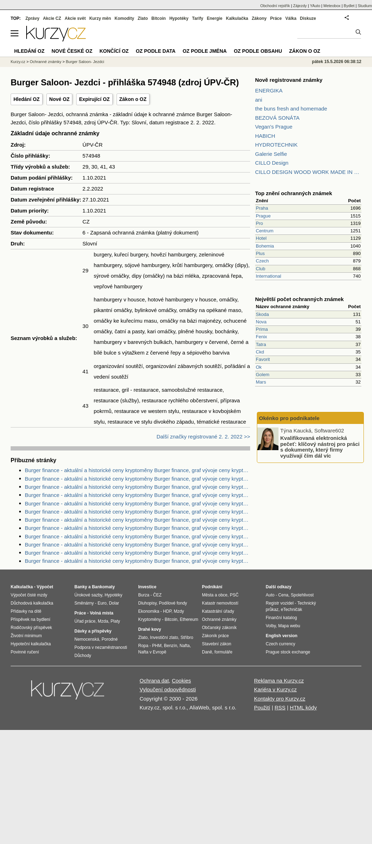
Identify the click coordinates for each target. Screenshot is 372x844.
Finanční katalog (281, 617)
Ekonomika (148, 611)
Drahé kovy (149, 629)
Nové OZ (59, 99)
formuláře (223, 652)
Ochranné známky (45, 62)
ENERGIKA (269, 90)
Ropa (143, 645)
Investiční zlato (164, 637)
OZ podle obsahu (258, 51)
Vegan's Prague (273, 127)
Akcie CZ (52, 18)
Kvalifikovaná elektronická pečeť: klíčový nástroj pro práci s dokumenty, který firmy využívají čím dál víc (320, 447)
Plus (260, 253)
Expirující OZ (94, 99)
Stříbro (186, 637)
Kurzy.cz (18, 62)
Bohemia (265, 246)
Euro (101, 603)
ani (258, 100)
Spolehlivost (302, 595)
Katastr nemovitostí (220, 603)
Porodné (110, 639)
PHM (157, 645)
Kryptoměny (149, 619)
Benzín (170, 645)
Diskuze (308, 18)
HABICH (265, 136)
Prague (263, 216)
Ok (259, 367)
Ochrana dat (154, 681)
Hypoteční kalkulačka (31, 643)
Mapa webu (289, 625)
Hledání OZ (26, 99)
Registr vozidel (280, 603)
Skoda (262, 314)
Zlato (143, 18)
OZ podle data (155, 51)
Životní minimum (26, 635)
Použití (262, 707)
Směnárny (84, 603)
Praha (262, 208)
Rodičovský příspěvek (31, 627)
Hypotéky (178, 18)
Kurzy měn (100, 18)
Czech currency (280, 643)
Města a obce (214, 595)
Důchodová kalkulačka (32, 603)
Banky (80, 586)
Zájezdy (300, 6)
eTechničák (291, 609)
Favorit (263, 359)
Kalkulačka (237, 18)
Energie (214, 18)
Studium (365, 6)
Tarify (197, 18)
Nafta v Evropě (152, 652)
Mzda (103, 621)
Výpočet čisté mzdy (29, 595)
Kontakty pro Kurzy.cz (279, 699)
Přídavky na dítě (26, 611)
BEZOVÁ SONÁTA (277, 118)
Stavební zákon (216, 643)
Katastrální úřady (218, 611)
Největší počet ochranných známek (299, 299)
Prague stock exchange (288, 652)
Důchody (82, 655)
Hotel (261, 238)
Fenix (261, 336)
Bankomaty (103, 586)
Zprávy (32, 18)
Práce (276, 18)
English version (281, 635)
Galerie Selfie (271, 154)
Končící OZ (114, 51)
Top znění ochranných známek (293, 193)
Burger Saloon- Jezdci (85, 62)
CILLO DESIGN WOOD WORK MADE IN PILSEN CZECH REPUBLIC (308, 172)
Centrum (265, 230)
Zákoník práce (215, 635)
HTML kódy (303, 707)
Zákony (259, 18)
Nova (261, 321)
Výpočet (44, 586)
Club (260, 268)
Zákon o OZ (133, 99)
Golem (262, 374)
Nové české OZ (72, 51)
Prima (262, 329)
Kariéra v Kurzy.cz (275, 689)
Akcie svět (75, 18)
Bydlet (349, 6)
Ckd (260, 352)
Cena (283, 595)
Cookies (181, 681)
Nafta (185, 645)
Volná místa (101, 613)
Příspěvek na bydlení (30, 619)
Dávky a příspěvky (93, 631)
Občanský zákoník (219, 627)
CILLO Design (271, 163)
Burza (143, 595)
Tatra (261, 344)
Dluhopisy (147, 603)
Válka (290, 18)
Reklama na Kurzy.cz (279, 681)
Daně (207, 652)
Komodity (124, 18)
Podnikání (212, 586)
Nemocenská (86, 639)
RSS (280, 707)
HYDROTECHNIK (276, 145)
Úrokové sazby (88, 595)
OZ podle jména (204, 51)
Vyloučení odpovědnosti (168, 689)
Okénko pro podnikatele (289, 418)
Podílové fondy (173, 603)
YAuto (315, 6)
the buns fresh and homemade (291, 109)
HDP (167, 611)
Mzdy (179, 611)
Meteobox (331, 6)
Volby (271, 625)
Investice (147, 586)
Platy (115, 621)
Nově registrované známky (288, 80)
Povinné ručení (25, 652)
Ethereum (189, 619)
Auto (270, 595)
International (268, 276)
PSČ (234, 595)
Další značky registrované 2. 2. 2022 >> (203, 437)
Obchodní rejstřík (275, 6)
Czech (262, 261)
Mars (261, 382)
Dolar (114, 603)
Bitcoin (158, 18)
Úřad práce (84, 621)
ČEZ (157, 595)
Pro (259, 223)
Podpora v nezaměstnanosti (100, 647)
